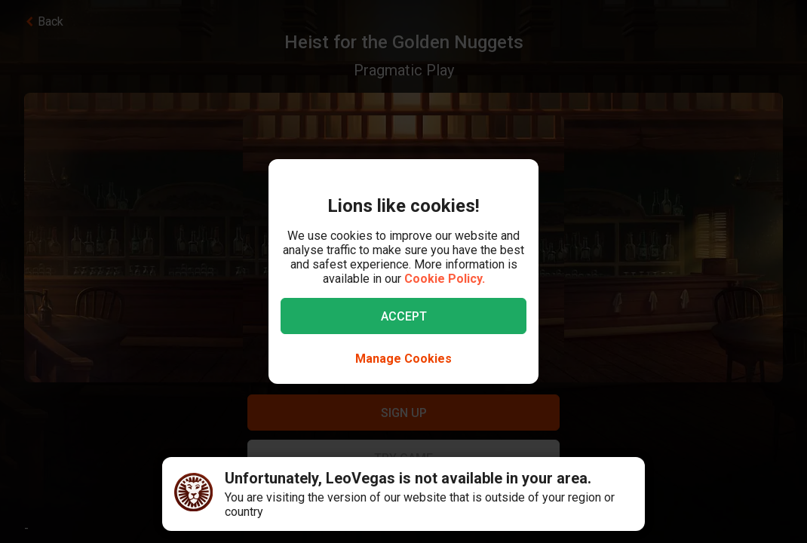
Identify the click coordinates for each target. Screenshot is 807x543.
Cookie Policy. (444, 279)
